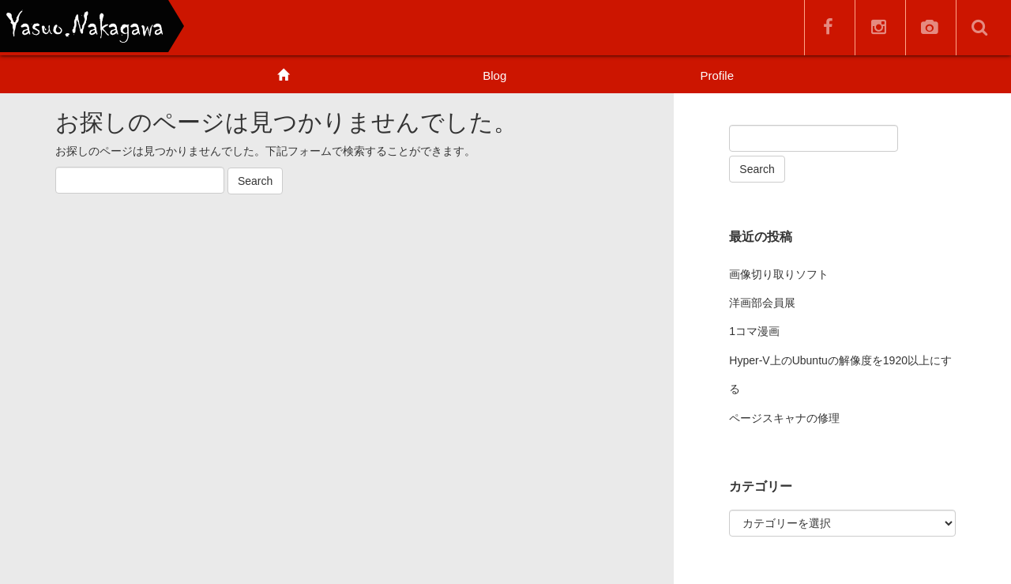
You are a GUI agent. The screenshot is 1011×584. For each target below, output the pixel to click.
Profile (717, 75)
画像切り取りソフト (779, 274)
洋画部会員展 (762, 302)
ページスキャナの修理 (784, 418)
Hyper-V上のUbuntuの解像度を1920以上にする (840, 374)
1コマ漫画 (754, 331)
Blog (494, 75)
